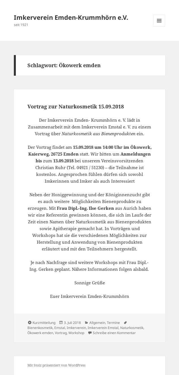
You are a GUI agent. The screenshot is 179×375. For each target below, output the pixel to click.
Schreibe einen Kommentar (114, 332)
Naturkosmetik (131, 327)
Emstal (59, 327)
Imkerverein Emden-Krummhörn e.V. (71, 17)
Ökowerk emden (40, 332)
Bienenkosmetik (40, 327)
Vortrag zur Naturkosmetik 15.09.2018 (75, 106)
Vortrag (61, 332)
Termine (113, 322)
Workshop (76, 332)
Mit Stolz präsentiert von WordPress (56, 365)
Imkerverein (76, 327)
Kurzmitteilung (44, 322)
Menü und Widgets (159, 26)
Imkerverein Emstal (103, 327)
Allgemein (97, 322)
